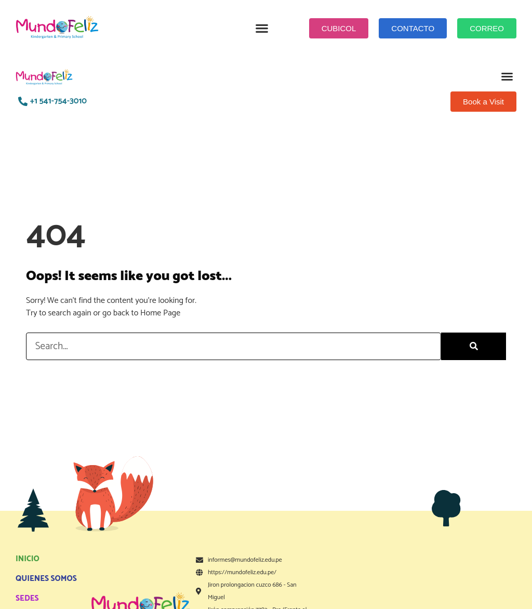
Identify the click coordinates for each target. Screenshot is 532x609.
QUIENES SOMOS (46, 578)
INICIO (27, 558)
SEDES (27, 598)
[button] (262, 28)
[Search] (473, 346)
